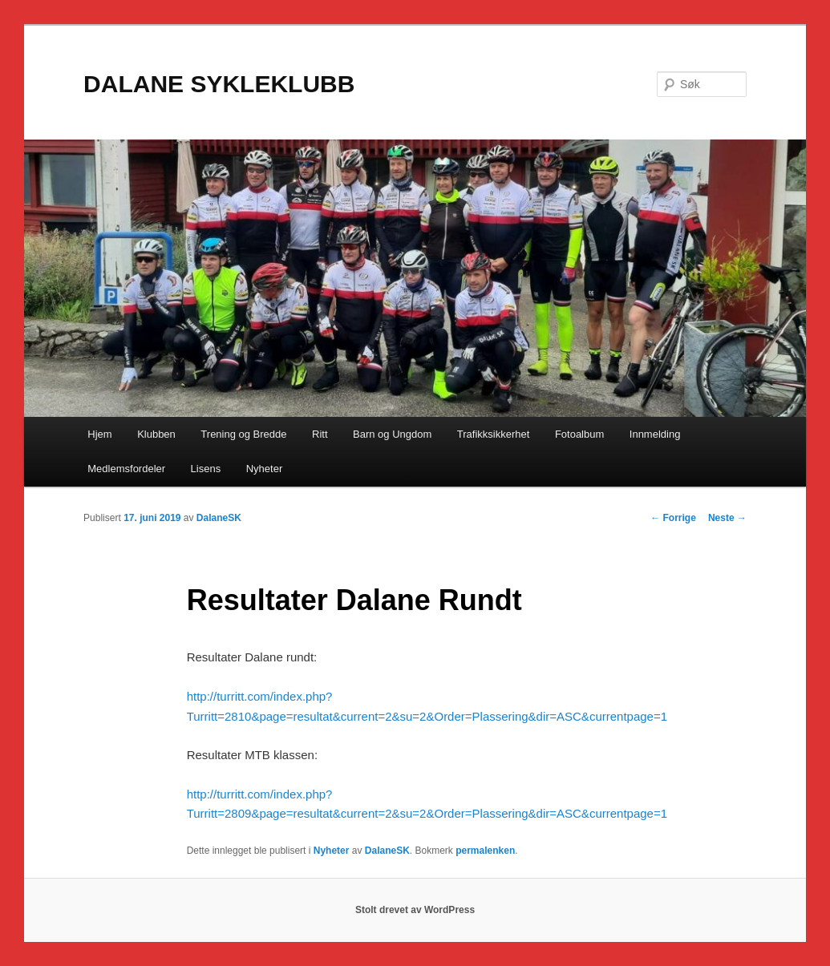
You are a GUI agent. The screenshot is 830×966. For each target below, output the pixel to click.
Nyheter (264, 469)
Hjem (99, 434)
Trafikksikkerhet (493, 434)
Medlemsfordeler (126, 469)
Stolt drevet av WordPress (415, 909)
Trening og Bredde (243, 434)
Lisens (206, 469)
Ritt (320, 434)
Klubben (156, 434)
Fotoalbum (579, 434)
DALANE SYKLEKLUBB (218, 84)
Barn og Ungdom (392, 434)
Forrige (673, 517)
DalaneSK (218, 517)
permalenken (485, 850)
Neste (727, 517)
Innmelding (655, 434)
